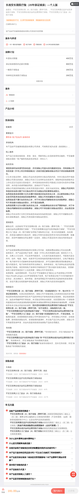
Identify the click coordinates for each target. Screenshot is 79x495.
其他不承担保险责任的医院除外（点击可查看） (38, 425)
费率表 (9, 137)
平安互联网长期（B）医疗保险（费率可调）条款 (26, 371)
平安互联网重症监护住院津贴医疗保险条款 (24, 378)
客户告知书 (17, 137)
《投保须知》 (22, 353)
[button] (39, 411)
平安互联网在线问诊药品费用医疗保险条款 (24, 386)
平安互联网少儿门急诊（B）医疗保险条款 (23, 393)
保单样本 (26, 137)
